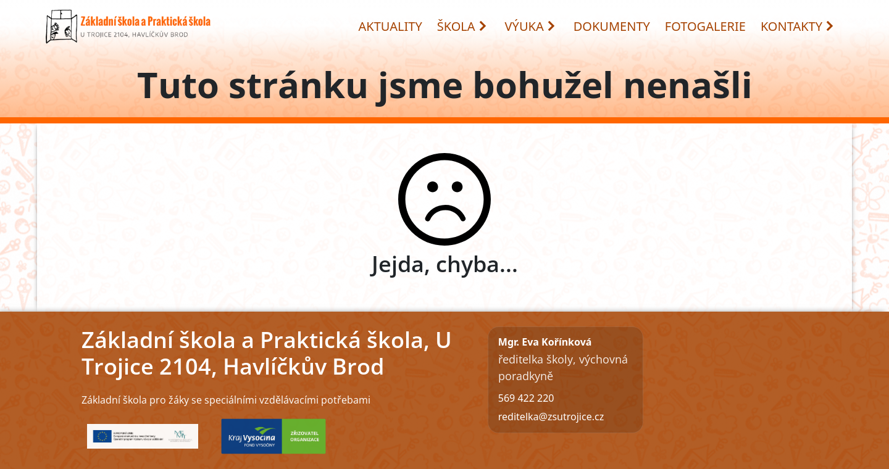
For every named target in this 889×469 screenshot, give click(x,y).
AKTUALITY (390, 26)
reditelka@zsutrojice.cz (551, 416)
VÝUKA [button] (530, 26)
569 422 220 (526, 398)
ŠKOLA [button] (462, 26)
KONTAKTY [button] (798, 26)
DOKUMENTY (612, 26)
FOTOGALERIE (705, 26)
